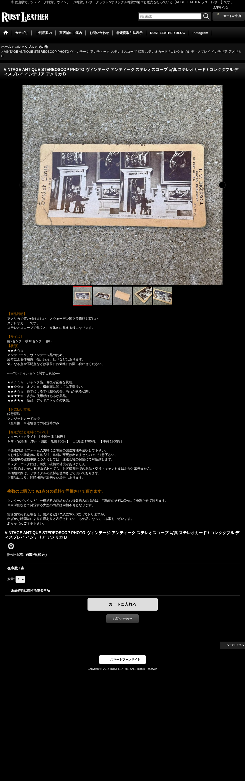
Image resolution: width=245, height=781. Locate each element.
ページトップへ (235, 645)
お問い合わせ (122, 619)
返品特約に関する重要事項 (30, 590)
